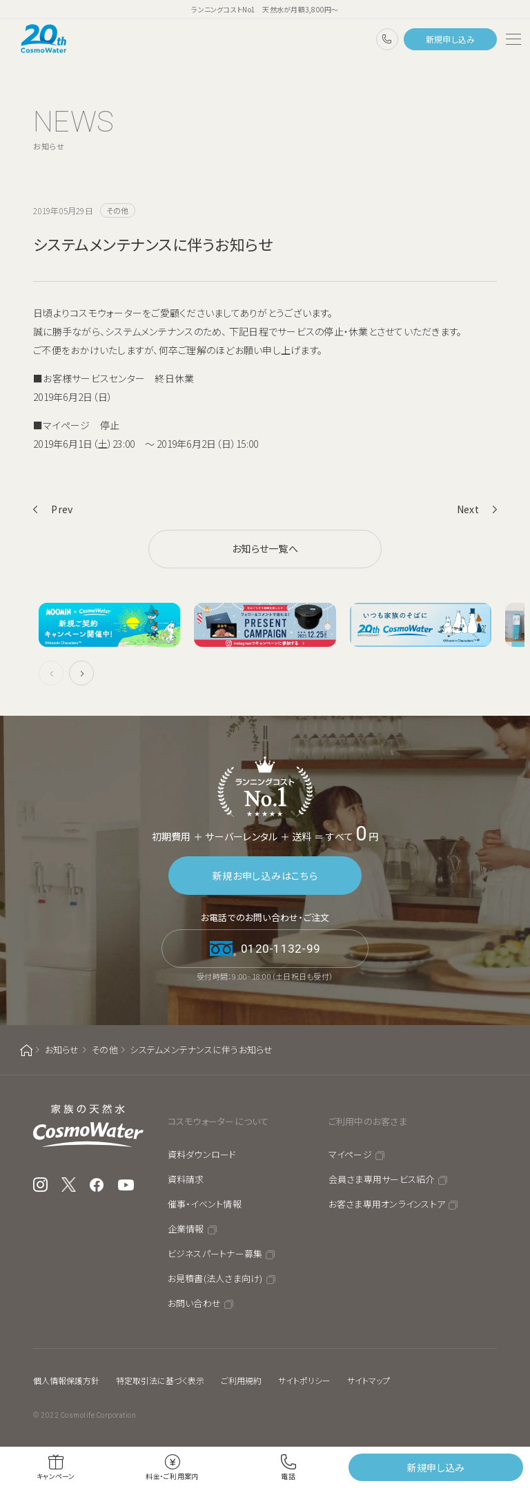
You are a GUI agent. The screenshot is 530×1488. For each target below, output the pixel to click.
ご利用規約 (241, 1380)
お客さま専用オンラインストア (387, 1203)
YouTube (126, 1185)
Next (468, 509)
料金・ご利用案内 (172, 1476)
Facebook (97, 1185)
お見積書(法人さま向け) (215, 1278)
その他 (104, 1049)
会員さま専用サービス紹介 (381, 1179)
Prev (61, 509)
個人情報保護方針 (66, 1380)
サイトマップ (368, 1380)
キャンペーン (56, 1476)
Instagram (40, 1185)
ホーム (26, 1050)
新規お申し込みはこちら (265, 875)
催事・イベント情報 (205, 1203)
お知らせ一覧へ (265, 548)
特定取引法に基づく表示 (160, 1380)
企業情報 (186, 1228)
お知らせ (62, 1049)
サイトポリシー (304, 1380)
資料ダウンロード (202, 1154)
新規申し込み (450, 39)
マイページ (350, 1154)
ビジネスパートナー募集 (215, 1253)
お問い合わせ (195, 1303)
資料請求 (186, 1179)
